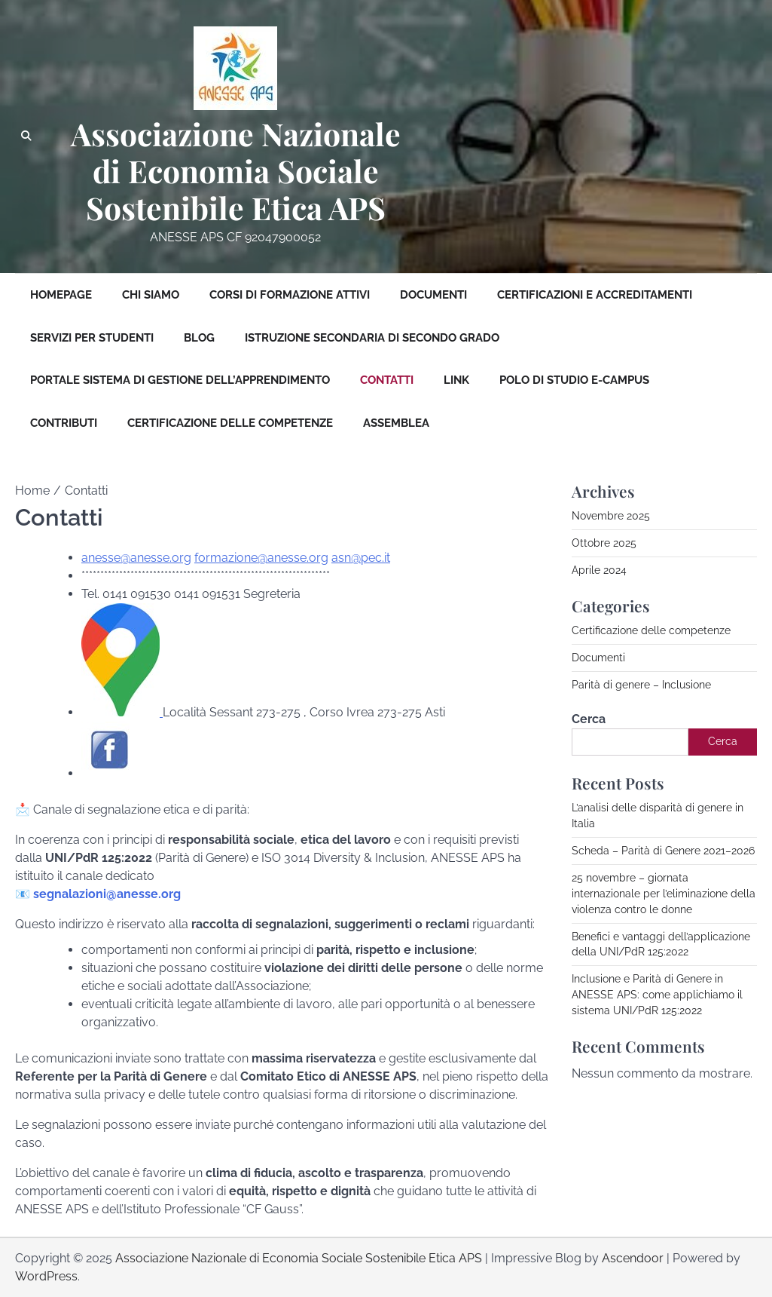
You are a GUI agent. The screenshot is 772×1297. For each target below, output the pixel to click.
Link (456, 380)
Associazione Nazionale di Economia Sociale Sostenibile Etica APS (236, 170)
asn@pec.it (360, 557)
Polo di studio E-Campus (574, 380)
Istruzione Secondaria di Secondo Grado (372, 338)
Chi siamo (150, 295)
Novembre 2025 (611, 516)
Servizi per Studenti (92, 338)
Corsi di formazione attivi (289, 295)
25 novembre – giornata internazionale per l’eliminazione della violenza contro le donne (663, 893)
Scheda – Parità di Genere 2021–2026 (663, 851)
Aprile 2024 (599, 570)
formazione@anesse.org (261, 557)
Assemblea (396, 423)
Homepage (61, 295)
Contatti (386, 380)
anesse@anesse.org (136, 557)
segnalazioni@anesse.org (107, 894)
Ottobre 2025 (604, 543)
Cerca (589, 719)
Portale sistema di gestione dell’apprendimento (180, 380)
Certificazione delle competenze (230, 423)
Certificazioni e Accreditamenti (594, 295)
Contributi (63, 423)
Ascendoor (633, 1258)
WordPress (46, 1276)
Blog (199, 338)
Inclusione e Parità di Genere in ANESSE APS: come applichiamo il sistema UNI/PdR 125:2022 (657, 994)
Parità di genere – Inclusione (641, 685)
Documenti (433, 295)
